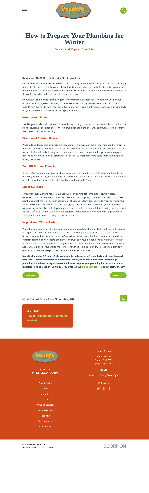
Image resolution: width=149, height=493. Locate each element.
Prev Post (31, 315)
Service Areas (45, 461)
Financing (45, 456)
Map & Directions (104, 404)
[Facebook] (109, 428)
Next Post (118, 315)
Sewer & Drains (45, 450)
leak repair (59, 252)
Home (45, 429)
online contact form (92, 307)
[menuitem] (26, 487)
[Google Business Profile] (98, 428)
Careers (45, 439)
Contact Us (45, 467)
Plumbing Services (45, 445)
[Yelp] (104, 428)
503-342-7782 (45, 413)
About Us (45, 434)
